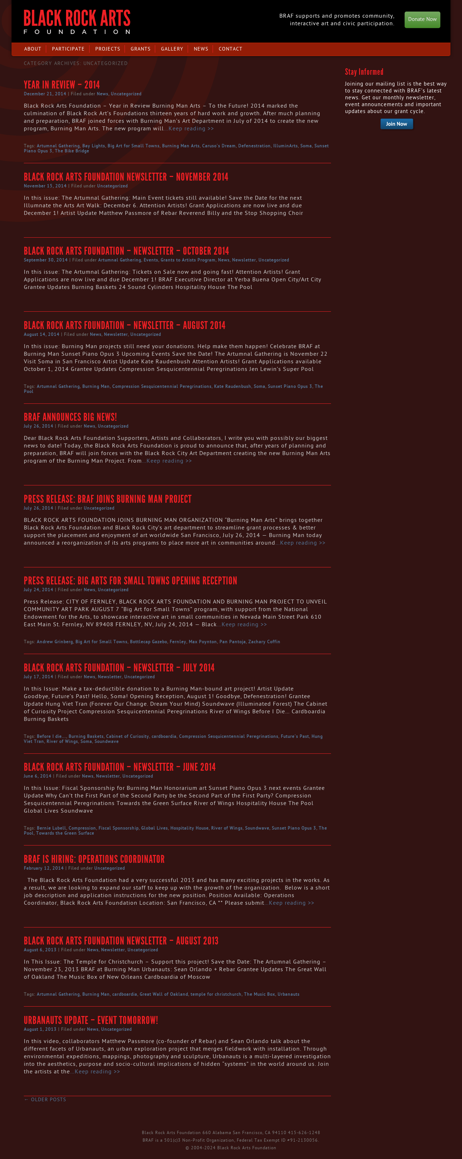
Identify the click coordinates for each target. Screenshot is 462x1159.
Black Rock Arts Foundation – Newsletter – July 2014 (119, 667)
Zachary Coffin (264, 641)
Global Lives (154, 828)
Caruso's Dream (219, 145)
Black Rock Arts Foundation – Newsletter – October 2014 (126, 251)
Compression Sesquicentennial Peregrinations (162, 386)
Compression (82, 828)
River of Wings (62, 741)
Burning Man (96, 386)
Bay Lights (93, 145)
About (33, 49)
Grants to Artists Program (188, 260)
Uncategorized (126, 93)
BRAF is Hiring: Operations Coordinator (94, 859)
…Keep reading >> (189, 128)
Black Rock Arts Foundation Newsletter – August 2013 (121, 940)
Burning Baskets (86, 736)
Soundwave (107, 741)
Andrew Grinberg (55, 641)
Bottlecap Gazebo (148, 641)
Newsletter (244, 260)
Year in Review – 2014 (62, 84)
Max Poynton (203, 641)
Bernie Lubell (51, 828)
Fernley (178, 641)
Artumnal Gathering (58, 145)
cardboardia (164, 736)
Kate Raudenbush (232, 386)
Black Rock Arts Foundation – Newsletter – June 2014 (120, 767)
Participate (68, 49)
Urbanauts (289, 994)
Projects (107, 49)
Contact (231, 49)
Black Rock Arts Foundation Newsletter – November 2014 (126, 176)
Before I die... (51, 736)
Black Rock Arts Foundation (77, 21)
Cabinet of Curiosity (127, 736)
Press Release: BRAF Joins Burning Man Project (108, 499)
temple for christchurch (216, 994)
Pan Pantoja (232, 641)
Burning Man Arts (181, 145)
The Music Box (259, 994)
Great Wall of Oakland (164, 994)
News (201, 49)
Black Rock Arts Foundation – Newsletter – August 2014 (125, 325)
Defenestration (254, 145)
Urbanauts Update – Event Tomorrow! (91, 1020)
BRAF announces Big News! (70, 417)
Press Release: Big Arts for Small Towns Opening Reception (130, 580)
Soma (306, 145)
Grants (141, 49)
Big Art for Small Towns (134, 145)
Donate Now (422, 19)
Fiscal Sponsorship (119, 828)
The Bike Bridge (72, 150)
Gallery (172, 49)
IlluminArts (285, 145)
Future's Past (295, 736)
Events (151, 260)
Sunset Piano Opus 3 (290, 386)
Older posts (45, 1100)
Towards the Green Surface (65, 833)
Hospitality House (189, 828)
